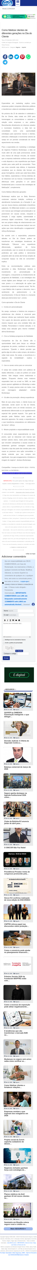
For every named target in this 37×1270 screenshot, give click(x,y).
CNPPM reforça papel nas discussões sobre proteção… (16, 925)
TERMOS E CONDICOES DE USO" (19, 547)
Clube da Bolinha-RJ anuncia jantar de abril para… (16, 822)
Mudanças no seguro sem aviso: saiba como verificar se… (18, 1060)
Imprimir (24, 47)
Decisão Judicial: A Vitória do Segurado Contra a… (16, 742)
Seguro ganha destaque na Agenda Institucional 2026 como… (15, 795)
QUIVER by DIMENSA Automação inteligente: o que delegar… (16, 715)
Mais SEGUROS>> (18, 1229)
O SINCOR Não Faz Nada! (15, 848)
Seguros (18, 47)
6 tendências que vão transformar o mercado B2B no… (16, 1033)
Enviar (6, 658)
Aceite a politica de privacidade (13, 642)
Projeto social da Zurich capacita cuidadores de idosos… (14, 1142)
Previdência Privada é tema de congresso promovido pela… (17, 873)
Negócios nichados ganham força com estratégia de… (16, 1169)
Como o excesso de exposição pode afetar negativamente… (17, 1006)
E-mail (11, 615)
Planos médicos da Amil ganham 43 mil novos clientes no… (16, 1196)
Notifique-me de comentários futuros (15, 639)
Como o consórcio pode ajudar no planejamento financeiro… (17, 951)
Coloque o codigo (10, 653)
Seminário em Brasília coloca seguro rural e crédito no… (16, 1223)
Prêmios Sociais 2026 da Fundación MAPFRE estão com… (15, 979)
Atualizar (19, 651)
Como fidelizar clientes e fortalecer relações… (14, 1086)
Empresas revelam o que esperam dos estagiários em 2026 (16, 1114)
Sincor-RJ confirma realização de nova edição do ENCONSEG (17, 899)
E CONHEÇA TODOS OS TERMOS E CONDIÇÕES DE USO (19, 584)
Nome (8, 611)
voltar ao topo (30, 554)
